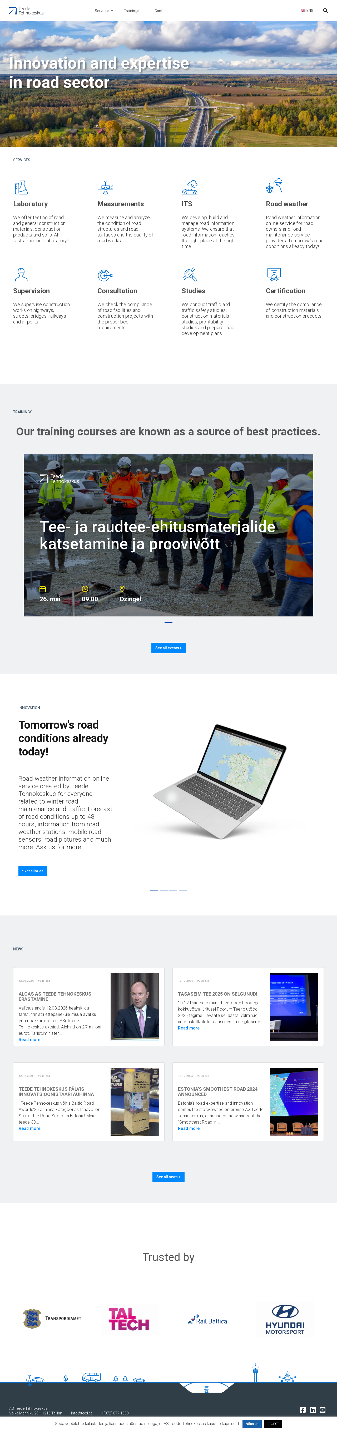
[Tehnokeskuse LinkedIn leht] (314, 1409)
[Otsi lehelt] (325, 10)
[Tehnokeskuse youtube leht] (324, 1409)
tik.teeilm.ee (32, 871)
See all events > (168, 648)
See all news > (168, 1177)
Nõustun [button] (252, 1424)
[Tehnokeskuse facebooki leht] (304, 1409)
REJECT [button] (273, 1424)
